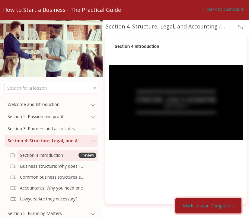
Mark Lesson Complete (207, 206)
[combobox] (51, 88)
